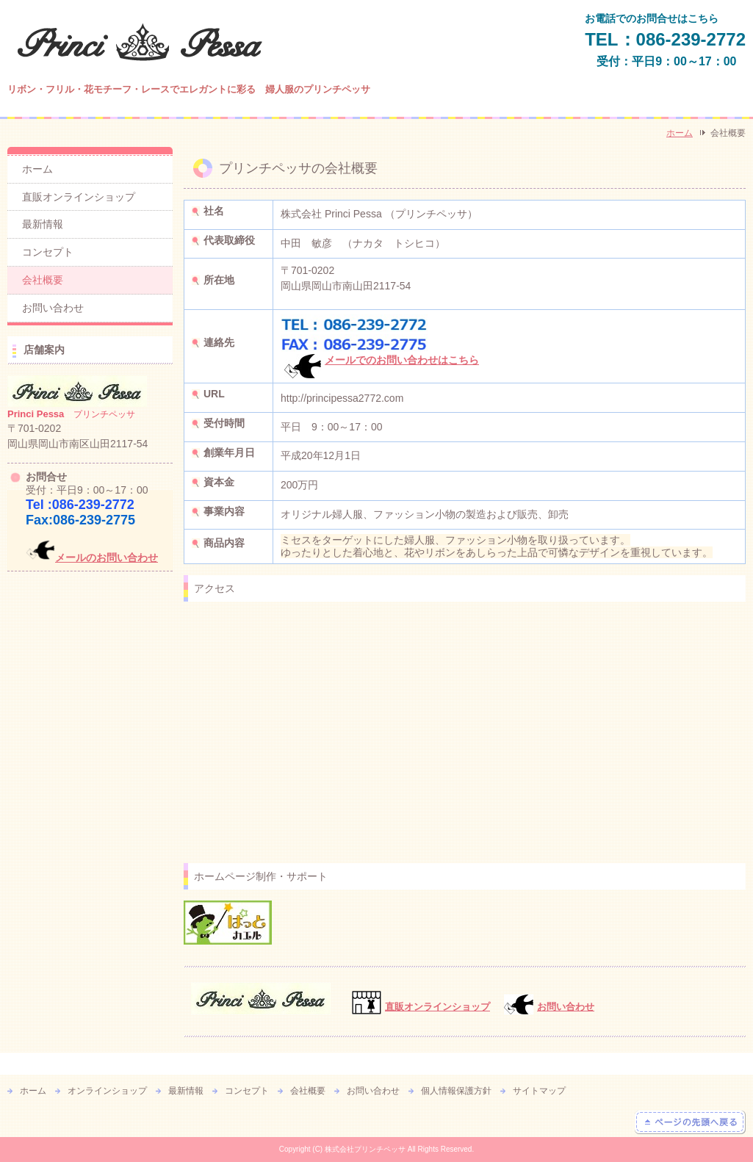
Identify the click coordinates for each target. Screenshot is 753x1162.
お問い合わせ (565, 1006)
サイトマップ (539, 1091)
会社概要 (42, 280)
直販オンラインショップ (78, 197)
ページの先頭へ (690, 1122)
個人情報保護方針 (456, 1091)
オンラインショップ (107, 1091)
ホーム (679, 133)
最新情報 (42, 224)
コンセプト (47, 252)
